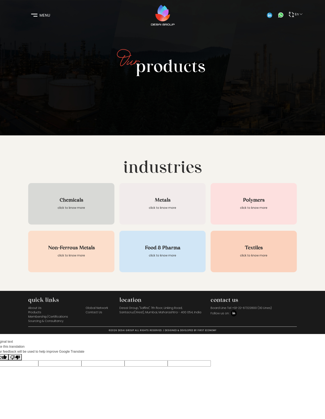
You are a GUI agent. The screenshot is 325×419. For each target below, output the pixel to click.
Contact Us (94, 312)
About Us (34, 308)
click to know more (71, 208)
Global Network (97, 308)
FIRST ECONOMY (207, 330)
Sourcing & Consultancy (45, 321)
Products (34, 312)
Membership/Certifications (48, 317)
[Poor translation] (15, 357)
